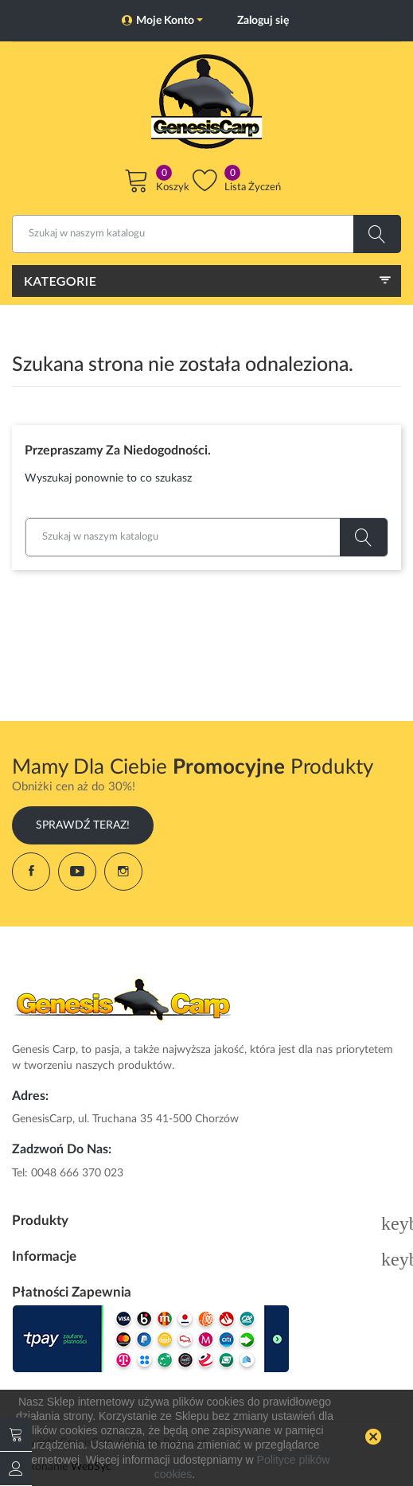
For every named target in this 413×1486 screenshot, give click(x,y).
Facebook (31, 871)
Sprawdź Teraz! (83, 825)
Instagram (123, 871)
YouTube (77, 871)
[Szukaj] (206, 234)
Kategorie (60, 280)
